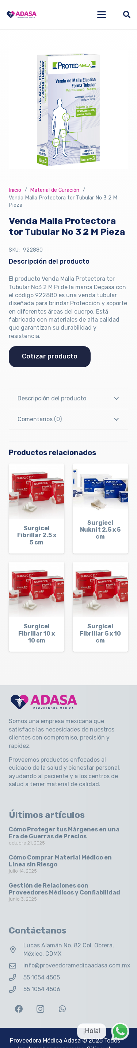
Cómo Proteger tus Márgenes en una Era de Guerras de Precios (64, 833)
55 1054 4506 (41, 989)
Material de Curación (54, 190)
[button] (101, 14)
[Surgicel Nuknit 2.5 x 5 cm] (100, 488)
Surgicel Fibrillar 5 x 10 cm (100, 633)
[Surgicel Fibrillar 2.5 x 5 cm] (36, 491)
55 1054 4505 (41, 977)
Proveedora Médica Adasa (45, 1040)
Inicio (15, 190)
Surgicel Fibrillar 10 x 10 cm (36, 633)
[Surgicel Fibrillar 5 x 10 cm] (100, 589)
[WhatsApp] (62, 1009)
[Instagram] (40, 1009)
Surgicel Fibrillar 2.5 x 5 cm (36, 535)
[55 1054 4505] (16, 977)
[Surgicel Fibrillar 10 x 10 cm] (36, 589)
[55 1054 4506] (16, 989)
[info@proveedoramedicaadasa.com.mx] (16, 965)
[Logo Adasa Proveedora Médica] (21, 14)
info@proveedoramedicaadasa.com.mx (76, 965)
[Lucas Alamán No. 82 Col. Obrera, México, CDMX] (16, 949)
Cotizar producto (49, 356)
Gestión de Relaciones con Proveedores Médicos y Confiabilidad (64, 889)
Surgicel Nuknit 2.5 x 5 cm (100, 529)
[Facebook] (19, 1009)
